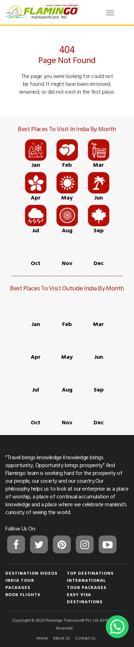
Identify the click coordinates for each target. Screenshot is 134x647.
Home (42, 638)
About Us (61, 638)
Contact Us (85, 638)
